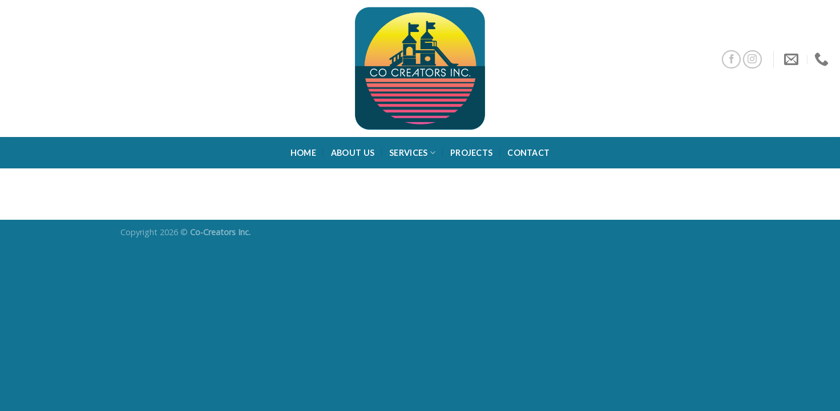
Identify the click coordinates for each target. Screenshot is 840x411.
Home (303, 153)
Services (412, 152)
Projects (471, 153)
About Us (352, 153)
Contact (528, 153)
